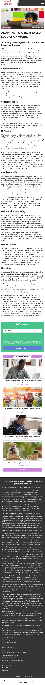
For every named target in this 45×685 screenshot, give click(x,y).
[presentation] (14, 337)
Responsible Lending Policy (27, 342)
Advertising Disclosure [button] (37, 342)
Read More (23, 682)
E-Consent (4, 645)
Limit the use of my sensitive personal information (16, 662)
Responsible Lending (8, 647)
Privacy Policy (15, 343)
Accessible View (6, 665)
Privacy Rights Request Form (10, 655)
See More (22, 470)
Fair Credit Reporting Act (8, 343)
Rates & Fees (5, 670)
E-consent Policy (18, 342)
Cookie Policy (5, 668)
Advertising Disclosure (8, 673)
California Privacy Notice (34, 343)
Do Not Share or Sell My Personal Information (14, 652)
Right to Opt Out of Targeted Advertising (13, 660)
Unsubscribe (5, 650)
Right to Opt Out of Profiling (9, 657)
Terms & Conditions (23, 343)
